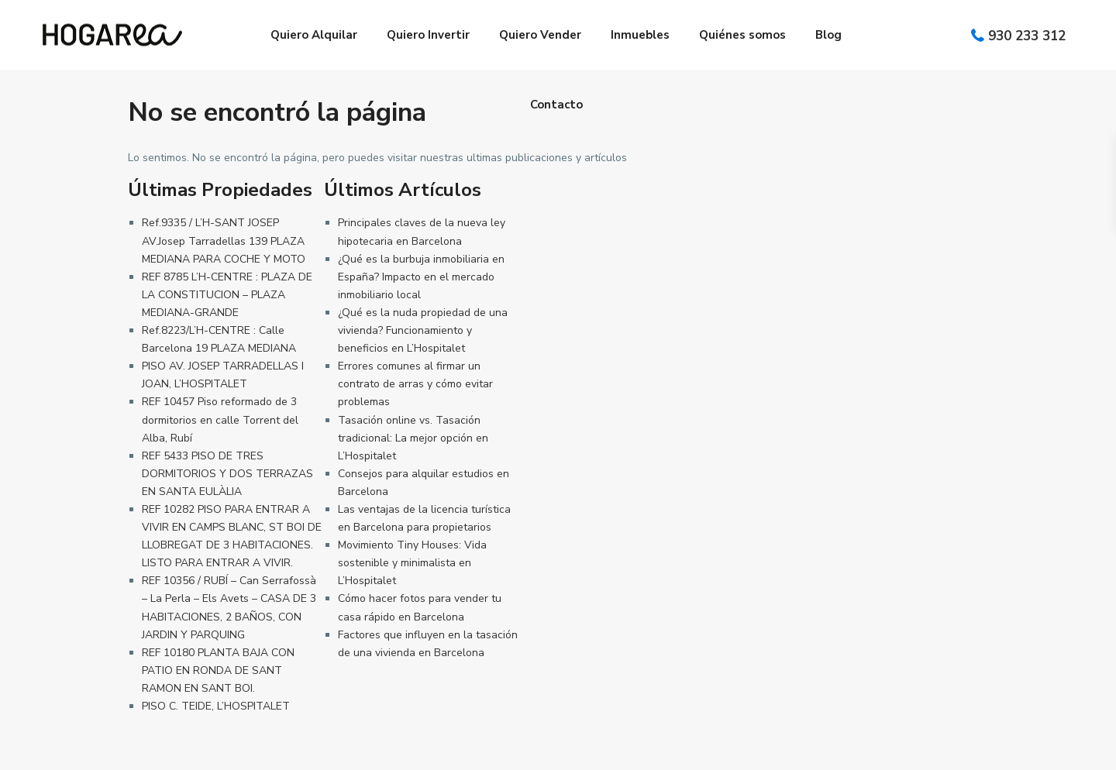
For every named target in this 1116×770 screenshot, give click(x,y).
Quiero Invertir (428, 35)
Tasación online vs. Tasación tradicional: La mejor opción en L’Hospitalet (413, 438)
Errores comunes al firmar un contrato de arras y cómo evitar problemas (415, 384)
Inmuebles (640, 35)
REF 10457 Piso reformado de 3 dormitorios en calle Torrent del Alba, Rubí (220, 419)
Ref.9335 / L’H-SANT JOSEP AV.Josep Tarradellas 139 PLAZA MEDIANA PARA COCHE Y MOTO (223, 240)
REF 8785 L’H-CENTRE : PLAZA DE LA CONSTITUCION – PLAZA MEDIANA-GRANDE (227, 295)
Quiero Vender (540, 35)
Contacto (556, 104)
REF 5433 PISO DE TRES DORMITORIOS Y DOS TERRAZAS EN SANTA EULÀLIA (227, 474)
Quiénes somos (742, 35)
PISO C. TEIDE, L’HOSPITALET (216, 706)
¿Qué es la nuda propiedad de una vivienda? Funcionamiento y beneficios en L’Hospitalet (423, 330)
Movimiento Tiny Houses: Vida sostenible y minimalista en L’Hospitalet (412, 563)
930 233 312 (1027, 36)
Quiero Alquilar (313, 35)
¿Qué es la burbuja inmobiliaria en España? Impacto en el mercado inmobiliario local (421, 277)
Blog (828, 35)
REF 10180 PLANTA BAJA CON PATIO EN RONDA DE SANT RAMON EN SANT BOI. (218, 670)
